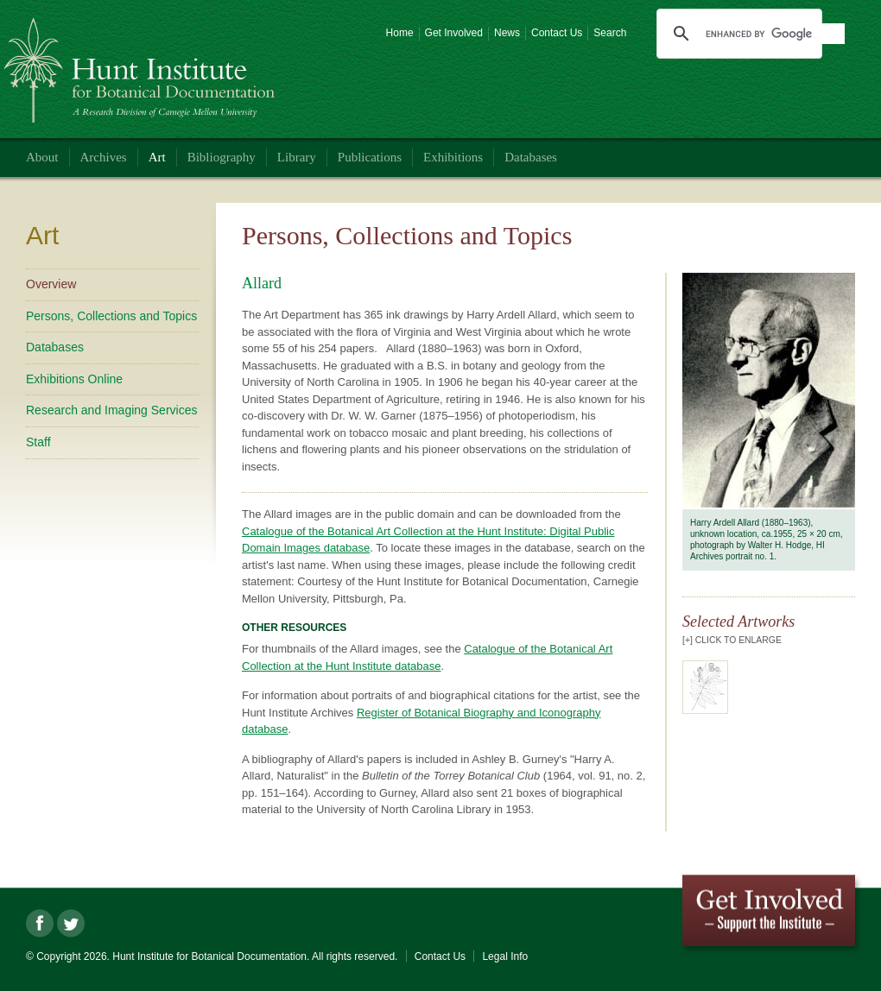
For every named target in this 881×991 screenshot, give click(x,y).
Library (296, 157)
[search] (775, 33)
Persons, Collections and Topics (111, 316)
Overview (51, 284)
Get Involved (454, 33)
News (507, 33)
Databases (530, 157)
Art (157, 157)
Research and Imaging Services (111, 410)
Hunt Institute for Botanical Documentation (142, 63)
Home (400, 33)
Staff (38, 442)
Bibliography (221, 157)
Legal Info (505, 956)
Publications (370, 157)
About (42, 157)
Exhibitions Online (74, 379)
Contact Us (556, 33)
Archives (103, 157)
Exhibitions (453, 157)
